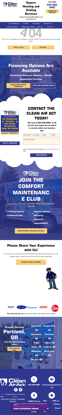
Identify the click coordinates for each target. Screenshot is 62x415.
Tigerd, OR (49, 343)
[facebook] (16, 390)
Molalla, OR (36, 360)
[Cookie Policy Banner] (31, 407)
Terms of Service (55, 149)
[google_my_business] (20, 390)
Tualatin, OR (49, 347)
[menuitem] (15, 23)
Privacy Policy (46, 149)
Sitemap (13, 399)
